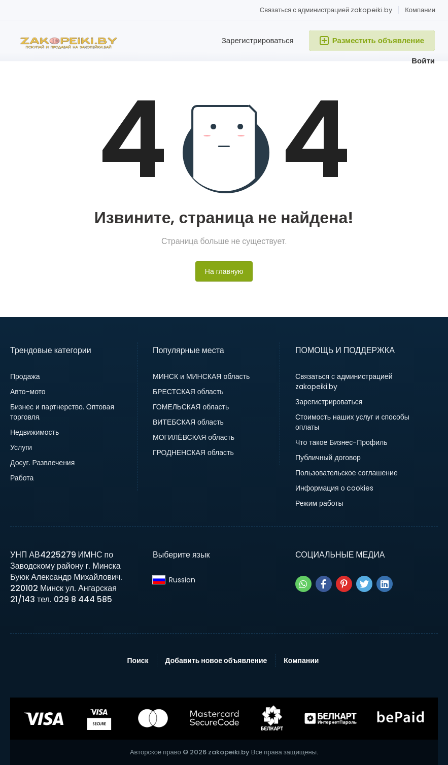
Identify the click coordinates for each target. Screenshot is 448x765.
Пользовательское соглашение (346, 473)
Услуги (21, 447)
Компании (420, 10)
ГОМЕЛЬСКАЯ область (191, 407)
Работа (21, 478)
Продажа (25, 376)
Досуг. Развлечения (42, 463)
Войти (423, 60)
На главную (224, 271)
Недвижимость (34, 432)
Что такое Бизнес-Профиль (341, 442)
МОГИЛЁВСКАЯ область (193, 437)
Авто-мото (28, 392)
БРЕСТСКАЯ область (188, 392)
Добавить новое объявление (216, 660)
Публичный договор (328, 458)
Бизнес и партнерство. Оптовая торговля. (62, 412)
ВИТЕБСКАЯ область (188, 422)
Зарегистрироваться (258, 40)
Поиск (138, 660)
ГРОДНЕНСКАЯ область (193, 452)
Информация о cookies (334, 488)
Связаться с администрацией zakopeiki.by (326, 10)
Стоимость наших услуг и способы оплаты (352, 422)
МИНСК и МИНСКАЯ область (201, 376)
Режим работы (319, 503)
